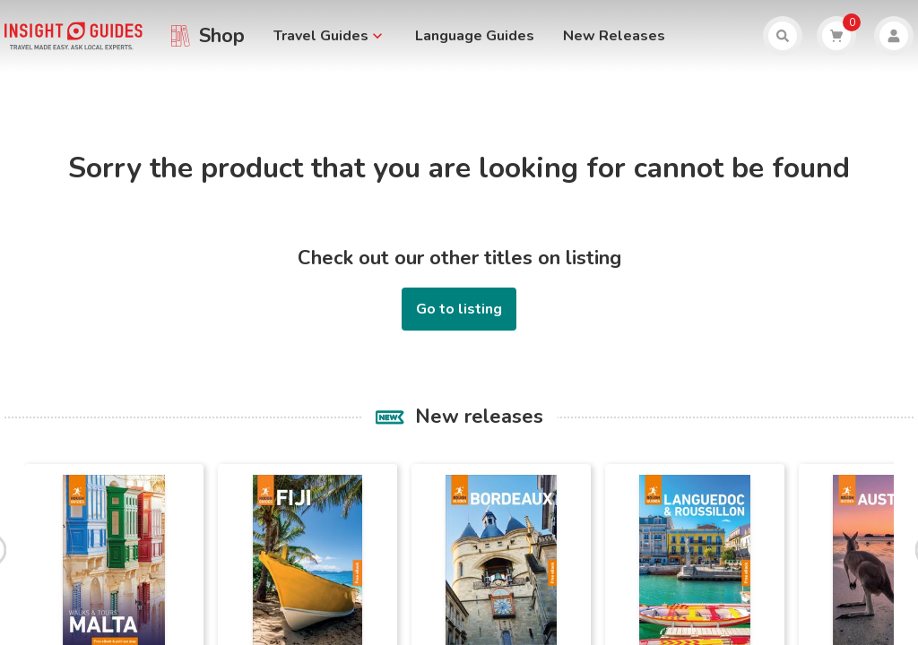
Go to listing (459, 309)
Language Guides (474, 36)
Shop (222, 35)
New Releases (614, 36)
